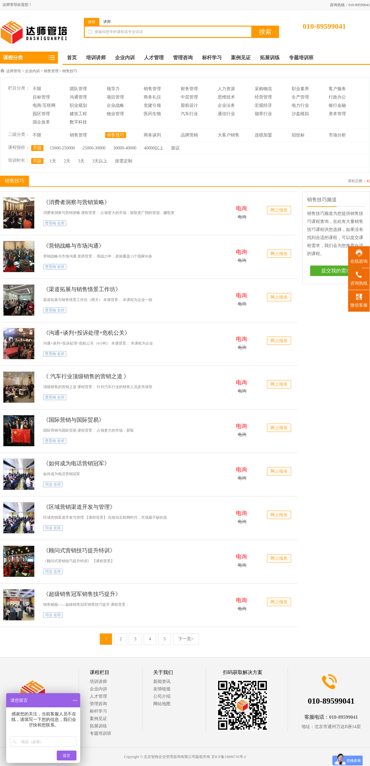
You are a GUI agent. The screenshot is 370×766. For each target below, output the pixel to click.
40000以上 (153, 148)
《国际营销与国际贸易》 (73, 420)
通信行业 (226, 113)
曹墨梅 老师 (54, 223)
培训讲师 (98, 681)
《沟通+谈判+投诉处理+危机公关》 (86, 333)
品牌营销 (189, 135)
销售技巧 (69, 71)
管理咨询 (98, 703)
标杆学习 (98, 711)
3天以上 (99, 161)
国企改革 (41, 122)
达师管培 (13, 71)
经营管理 (263, 97)
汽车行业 (189, 113)
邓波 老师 (53, 484)
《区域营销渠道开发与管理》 (79, 507)
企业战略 (115, 105)
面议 (175, 148)
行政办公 (337, 97)
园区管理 (41, 113)
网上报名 (279, 210)
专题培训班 (100, 733)
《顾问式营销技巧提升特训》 (79, 550)
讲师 (107, 21)
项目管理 (115, 97)
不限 (37, 88)
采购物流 (263, 88)
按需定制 (123, 161)
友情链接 (162, 689)
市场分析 (337, 135)
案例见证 (98, 718)
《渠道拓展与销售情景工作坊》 (82, 289)
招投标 (298, 135)
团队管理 (78, 88)
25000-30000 (94, 148)
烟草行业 (263, 113)
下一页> (186, 639)
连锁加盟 (263, 135)
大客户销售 (228, 135)
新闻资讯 (162, 681)
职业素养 (300, 88)
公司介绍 (162, 696)
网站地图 (162, 703)
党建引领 (152, 105)
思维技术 (226, 97)
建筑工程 (78, 113)
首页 (72, 57)
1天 (53, 161)
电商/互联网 (44, 105)
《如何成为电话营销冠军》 (76, 463)
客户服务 (337, 88)
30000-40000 (124, 148)
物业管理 (115, 113)
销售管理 (51, 71)
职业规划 (78, 105)
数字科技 (78, 122)
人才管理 (98, 696)
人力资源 (226, 88)
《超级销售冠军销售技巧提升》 (82, 594)
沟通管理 (78, 97)
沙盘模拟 (300, 113)
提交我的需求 (336, 270)
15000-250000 (62, 148)
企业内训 (32, 71)
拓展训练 (98, 726)
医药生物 (152, 113)
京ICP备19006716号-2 (228, 757)
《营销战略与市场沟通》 (73, 246)
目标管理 (41, 97)
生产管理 (300, 97)
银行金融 (337, 105)
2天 (67, 161)
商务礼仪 (152, 97)
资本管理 (337, 113)
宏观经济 (263, 105)
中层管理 (189, 97)
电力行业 (300, 105)
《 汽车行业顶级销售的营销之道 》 (86, 376)
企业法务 (226, 105)
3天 (81, 161)
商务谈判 (152, 135)
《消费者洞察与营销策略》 (76, 202)
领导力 (113, 88)
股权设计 (189, 105)
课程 (91, 22)
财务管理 (189, 88)
